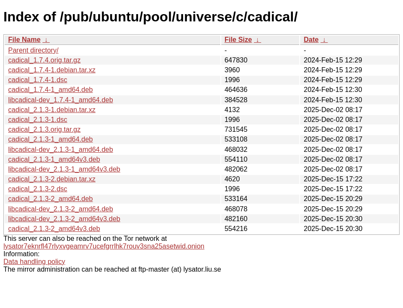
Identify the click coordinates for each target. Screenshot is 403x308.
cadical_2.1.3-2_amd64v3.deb (54, 228)
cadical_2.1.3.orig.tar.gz (44, 129)
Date (311, 39)
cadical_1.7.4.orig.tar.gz (44, 60)
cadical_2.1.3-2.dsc (37, 188)
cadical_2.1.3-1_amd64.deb (50, 139)
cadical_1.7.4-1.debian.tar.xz (52, 70)
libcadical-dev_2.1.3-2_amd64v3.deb (64, 218)
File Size (238, 39)
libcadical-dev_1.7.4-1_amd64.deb (60, 100)
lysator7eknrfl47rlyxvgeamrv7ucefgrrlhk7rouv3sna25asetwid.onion (104, 246)
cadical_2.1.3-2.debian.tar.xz (52, 179)
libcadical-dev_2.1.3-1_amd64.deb (60, 149)
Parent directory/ (33, 50)
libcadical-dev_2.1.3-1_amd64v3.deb (64, 169)
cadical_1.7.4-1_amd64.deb (50, 89)
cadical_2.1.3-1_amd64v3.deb (54, 159)
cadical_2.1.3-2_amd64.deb (50, 198)
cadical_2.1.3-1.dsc (37, 119)
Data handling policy (34, 261)
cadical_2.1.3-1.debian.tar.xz (52, 109)
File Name (24, 39)
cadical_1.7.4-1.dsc (37, 79)
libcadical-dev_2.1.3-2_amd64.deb (60, 209)
